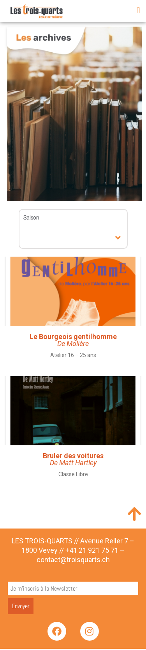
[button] (138, 10)
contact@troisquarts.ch (73, 561)
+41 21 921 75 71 (91, 552)
